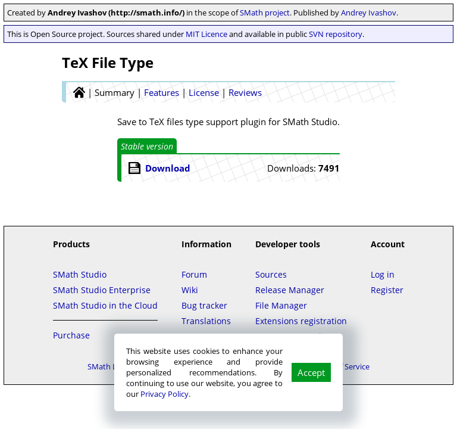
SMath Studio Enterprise (102, 290)
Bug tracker (204, 305)
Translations (206, 321)
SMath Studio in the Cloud (105, 305)
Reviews (245, 92)
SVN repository (335, 34)
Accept (311, 372)
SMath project (265, 12)
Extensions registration (301, 321)
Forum (194, 274)
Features (161, 92)
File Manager (281, 305)
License (204, 92)
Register (387, 290)
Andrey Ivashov (368, 12)
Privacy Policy (164, 393)
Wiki (189, 290)
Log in (383, 274)
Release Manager (289, 290)
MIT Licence (206, 34)
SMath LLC (106, 366)
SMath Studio (80, 274)
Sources (271, 274)
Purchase (71, 335)
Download (167, 168)
